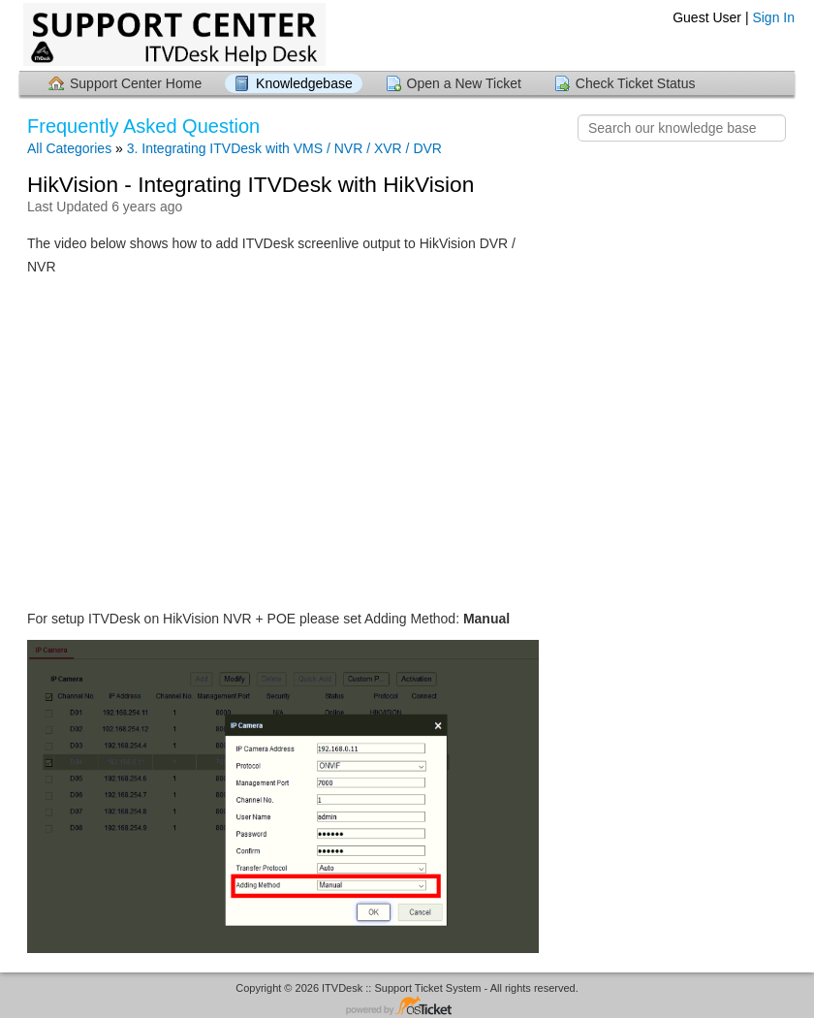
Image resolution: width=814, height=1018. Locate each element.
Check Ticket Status (636, 83)
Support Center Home (136, 83)
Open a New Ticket (464, 83)
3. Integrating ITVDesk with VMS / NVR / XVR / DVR (284, 148)
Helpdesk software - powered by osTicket (407, 1007)
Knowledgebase (304, 83)
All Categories (69, 148)
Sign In (773, 17)
